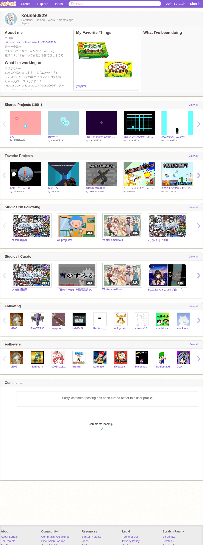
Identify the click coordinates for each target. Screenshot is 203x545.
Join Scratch (175, 3)
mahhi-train (163, 328)
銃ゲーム (53, 188)
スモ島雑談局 (19, 240)
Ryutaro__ (99, 328)
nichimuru (37, 366)
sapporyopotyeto (59, 328)
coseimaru (18, 191)
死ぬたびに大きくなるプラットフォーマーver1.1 (177, 188)
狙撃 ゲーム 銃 (20, 188)
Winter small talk (112, 240)
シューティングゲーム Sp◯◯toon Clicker (139, 188)
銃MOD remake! (95, 188)
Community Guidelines (55, 536)
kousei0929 (19, 139)
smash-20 (141, 328)
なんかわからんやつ (173, 136)
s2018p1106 (59, 366)
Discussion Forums (53, 541)
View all (193, 104)
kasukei (131, 191)
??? (12, 136)
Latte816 (98, 366)
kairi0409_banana (79, 328)
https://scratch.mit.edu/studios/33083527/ (30, 42)
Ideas (59, 4)
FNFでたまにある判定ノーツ (101, 136)
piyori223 (56, 191)
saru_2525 (170, 191)
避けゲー (53, 136)
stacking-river (184, 328)
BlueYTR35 (37, 328)
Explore (42, 4)
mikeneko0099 (96, 191)
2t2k (179, 366)
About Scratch (10, 536)
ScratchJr (168, 541)
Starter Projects (91, 536)
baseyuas (141, 366)
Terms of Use (130, 536)
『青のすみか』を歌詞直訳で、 (75, 289)
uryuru (76, 366)
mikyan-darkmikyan (121, 328)
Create (26, 4)
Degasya (119, 366)
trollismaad (163, 366)
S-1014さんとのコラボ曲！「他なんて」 (167, 289)
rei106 (13, 328)
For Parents (8, 541)
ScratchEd (168, 536)
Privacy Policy (131, 541)
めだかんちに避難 (158, 240)
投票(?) (81, 86)
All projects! (64, 240)
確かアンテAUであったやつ (139, 136)
